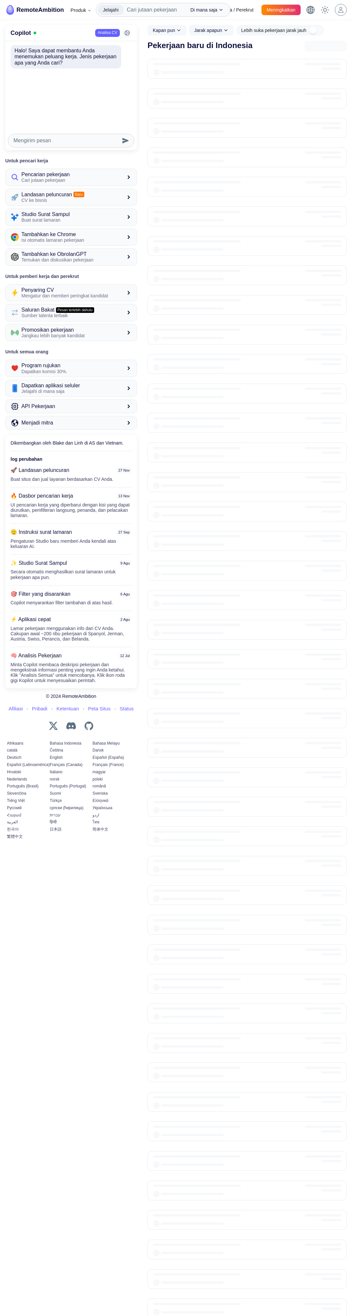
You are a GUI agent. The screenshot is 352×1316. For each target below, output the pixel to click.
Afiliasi (16, 708)
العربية (12, 822)
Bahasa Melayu (106, 743)
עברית (55, 815)
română (99, 786)
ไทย (96, 822)
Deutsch (14, 757)
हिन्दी (53, 822)
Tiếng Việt (16, 800)
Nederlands (17, 779)
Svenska (100, 793)
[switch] (316, 30)
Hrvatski (14, 772)
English (56, 757)
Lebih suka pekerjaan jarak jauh (274, 30)
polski (98, 779)
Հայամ (14, 815)
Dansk (98, 750)
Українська (102, 808)
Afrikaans (15, 743)
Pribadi (39, 708)
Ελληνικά (100, 800)
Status (127, 708)
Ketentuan (67, 708)
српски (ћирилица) (66, 808)
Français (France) (108, 764)
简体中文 (100, 829)
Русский (14, 808)
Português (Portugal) (68, 786)
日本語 (56, 829)
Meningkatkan (281, 10)
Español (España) (108, 757)
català (12, 750)
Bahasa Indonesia (65, 743)
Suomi (55, 793)
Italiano (56, 772)
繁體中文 (15, 836)
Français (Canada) (66, 764)
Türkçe (56, 800)
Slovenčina (16, 793)
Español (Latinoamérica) (28, 764)
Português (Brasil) (23, 786)
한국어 (13, 829)
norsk (54, 779)
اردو (96, 815)
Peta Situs (99, 708)
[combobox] (154, 10)
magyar (99, 772)
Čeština (56, 750)
